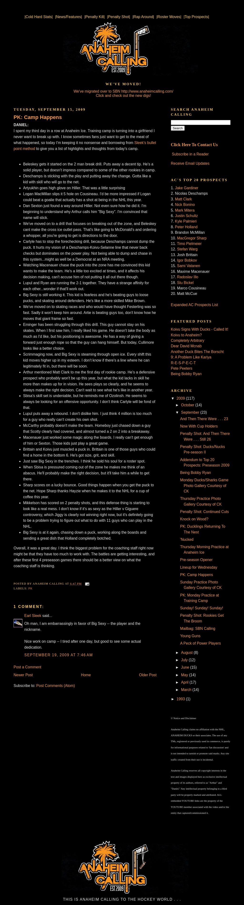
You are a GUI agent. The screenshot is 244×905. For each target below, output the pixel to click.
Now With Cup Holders (199, 426)
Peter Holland (186, 227)
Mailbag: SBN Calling (197, 629)
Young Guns (190, 636)
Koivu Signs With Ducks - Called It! (199, 329)
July (185, 660)
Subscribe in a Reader (190, 154)
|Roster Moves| (168, 17)
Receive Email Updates (190, 163)
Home (86, 675)
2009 (181, 398)
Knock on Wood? (194, 519)
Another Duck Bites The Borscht (197, 352)
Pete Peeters (181, 368)
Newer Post (23, 675)
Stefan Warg (187, 249)
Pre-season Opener (196, 560)
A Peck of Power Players (200, 643)
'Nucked (186, 539)
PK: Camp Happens (38, 117)
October (188, 405)
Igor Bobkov (187, 260)
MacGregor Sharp (192, 238)
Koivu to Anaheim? (186, 335)
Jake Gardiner (186, 188)
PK (30, 588)
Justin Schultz (186, 216)
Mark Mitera (184, 210)
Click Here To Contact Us (194, 144)
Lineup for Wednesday (198, 567)
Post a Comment (27, 667)
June (185, 667)
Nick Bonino (185, 205)
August (187, 653)
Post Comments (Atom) (55, 686)
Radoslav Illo (187, 277)
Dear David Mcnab (186, 346)
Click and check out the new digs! (123, 96)
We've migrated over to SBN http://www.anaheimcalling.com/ (123, 91)
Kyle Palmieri (186, 221)
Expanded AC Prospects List (194, 305)
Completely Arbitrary (187, 340)
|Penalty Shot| (118, 17)
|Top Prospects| (196, 17)
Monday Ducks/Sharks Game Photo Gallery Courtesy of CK (204, 485)
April (185, 682)
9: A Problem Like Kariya (191, 357)
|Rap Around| (143, 17)
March (187, 690)
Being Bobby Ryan (186, 374)
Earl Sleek (32, 616)
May (185, 675)
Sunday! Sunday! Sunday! (201, 608)
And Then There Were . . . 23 (204, 419)
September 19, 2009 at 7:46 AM (58, 655)
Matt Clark (183, 199)
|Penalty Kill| (94, 17)
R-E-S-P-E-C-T (183, 363)
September (190, 412)
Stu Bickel (185, 283)
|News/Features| (68, 17)
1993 (181, 699)
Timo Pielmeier (189, 244)
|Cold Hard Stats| (39, 17)
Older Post (148, 675)
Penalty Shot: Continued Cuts (204, 512)
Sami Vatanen (188, 266)
